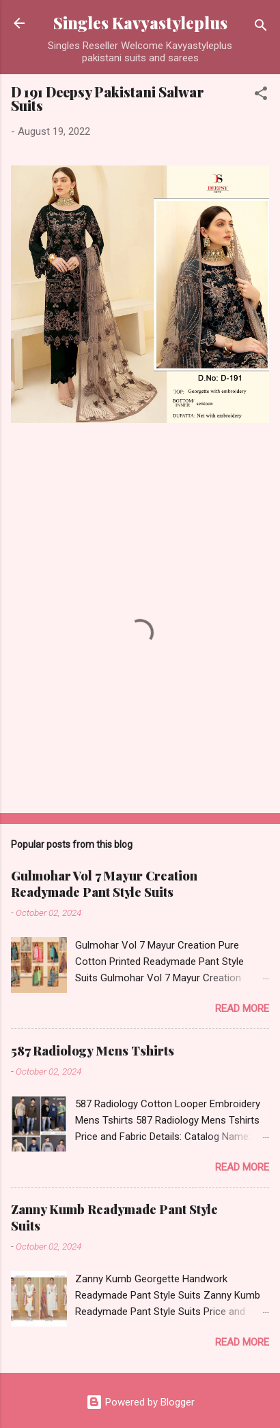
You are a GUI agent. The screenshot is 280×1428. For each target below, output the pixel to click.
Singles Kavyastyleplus (140, 22)
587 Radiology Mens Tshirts (92, 1051)
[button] (261, 95)
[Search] (261, 27)
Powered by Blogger (140, 1402)
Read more (242, 1008)
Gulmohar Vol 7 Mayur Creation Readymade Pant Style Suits (104, 884)
